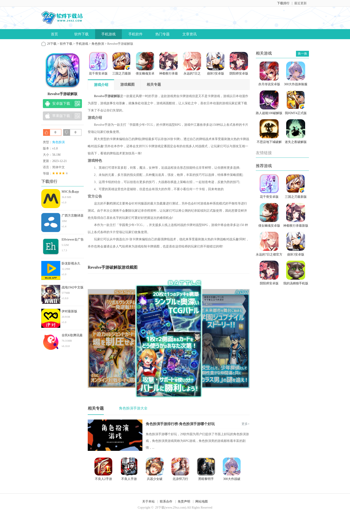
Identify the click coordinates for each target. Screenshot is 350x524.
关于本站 (148, 501)
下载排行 (283, 3)
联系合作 (166, 501)
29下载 (51, 43)
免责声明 (184, 501)
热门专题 (162, 34)
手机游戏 (108, 34)
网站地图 (201, 501)
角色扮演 (98, 43)
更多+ (246, 424)
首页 (54, 34)
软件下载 (81, 34)
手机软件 (135, 34)
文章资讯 (189, 34)
